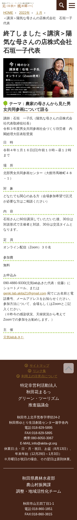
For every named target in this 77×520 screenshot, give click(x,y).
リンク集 (39, 371)
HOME (8, 12)
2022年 (24, 12)
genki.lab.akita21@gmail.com (24, 293)
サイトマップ (39, 365)
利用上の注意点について (39, 376)
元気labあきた (13, 337)
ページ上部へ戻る (68, 368)
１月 (39, 12)
